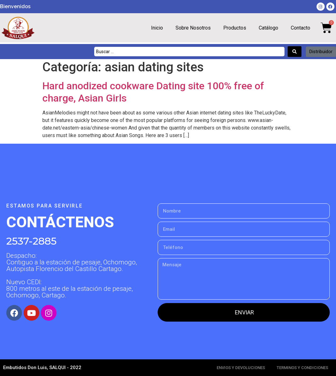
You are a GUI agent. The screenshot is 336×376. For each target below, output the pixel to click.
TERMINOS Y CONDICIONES (302, 367)
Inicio (157, 28)
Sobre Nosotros (193, 28)
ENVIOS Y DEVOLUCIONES (241, 367)
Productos (234, 28)
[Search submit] (294, 51)
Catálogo (268, 28)
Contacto (300, 28)
